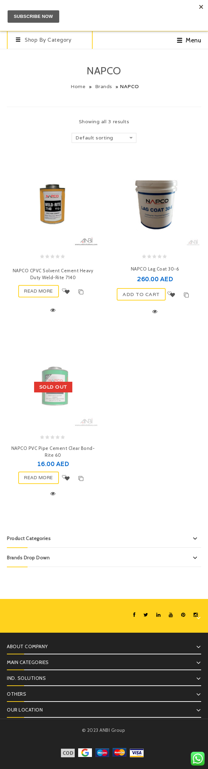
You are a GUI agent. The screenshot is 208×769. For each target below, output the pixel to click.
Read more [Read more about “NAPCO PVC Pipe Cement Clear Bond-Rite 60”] (38, 478)
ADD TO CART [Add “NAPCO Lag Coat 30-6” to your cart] (141, 294)
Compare (81, 292)
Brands (103, 86)
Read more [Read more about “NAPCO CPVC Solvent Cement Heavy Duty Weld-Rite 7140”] (38, 291)
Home (78, 86)
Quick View (53, 310)
